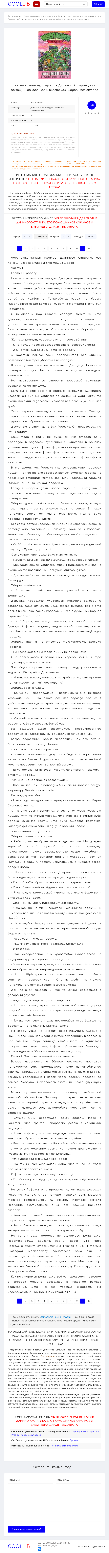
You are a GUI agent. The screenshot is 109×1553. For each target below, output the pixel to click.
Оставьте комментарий (55, 1317)
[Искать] (84, 4)
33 (89, 249)
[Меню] (36, 4)
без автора (37, 103)
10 (77, 249)
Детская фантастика (59, 16)
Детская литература (35, 16)
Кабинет (98, 4)
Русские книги (15, 16)
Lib (19, 4)
